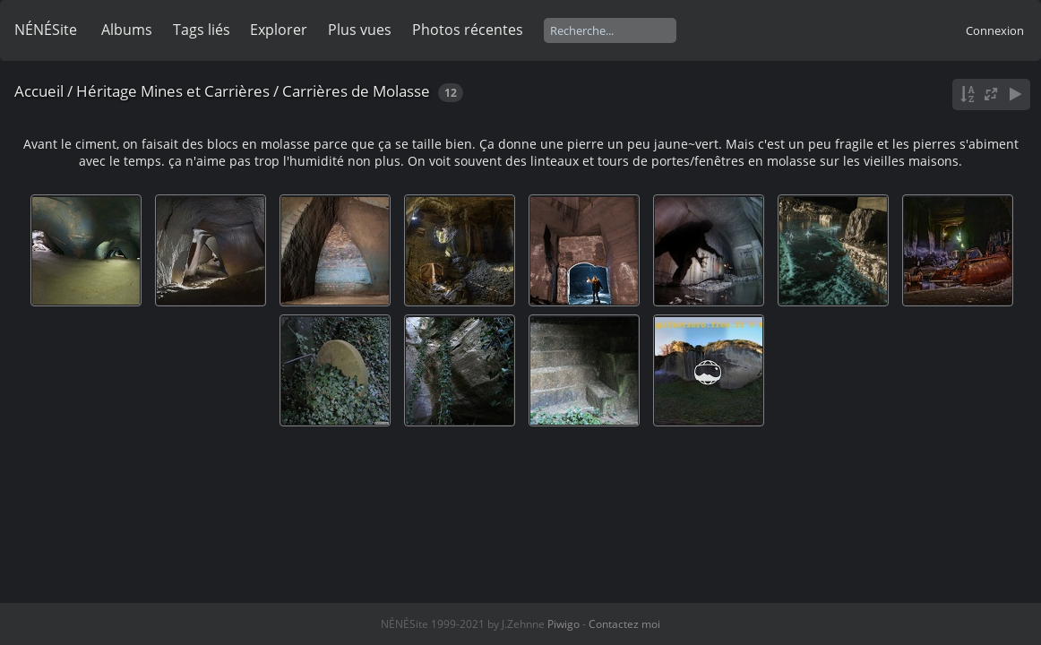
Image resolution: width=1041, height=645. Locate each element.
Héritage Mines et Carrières (173, 91)
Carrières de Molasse (356, 91)
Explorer (278, 29)
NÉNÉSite (45, 29)
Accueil (39, 91)
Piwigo (563, 624)
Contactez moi (624, 624)
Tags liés (201, 29)
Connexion (995, 30)
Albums (126, 29)
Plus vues (359, 29)
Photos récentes (467, 29)
